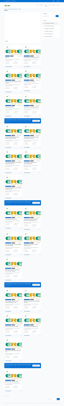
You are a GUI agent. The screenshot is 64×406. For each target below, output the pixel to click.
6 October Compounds (48, 31)
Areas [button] (46, 5)
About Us (53, 5)
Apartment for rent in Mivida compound (31, 107)
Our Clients (34, 398)
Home (37, 5)
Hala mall (7, 57)
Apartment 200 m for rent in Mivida (11, 326)
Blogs (50, 5)
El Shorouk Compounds (48, 33)
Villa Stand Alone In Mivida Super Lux (31, 326)
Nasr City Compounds (48, 36)
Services (34, 397)
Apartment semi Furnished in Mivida (12, 381)
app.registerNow (36, 120)
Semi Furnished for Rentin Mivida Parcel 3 (31, 57)
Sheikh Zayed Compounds (49, 25)
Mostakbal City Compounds (49, 28)
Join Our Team (35, 400)
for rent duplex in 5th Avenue (29, 81)
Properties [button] (41, 5)
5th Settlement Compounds (12, 9)
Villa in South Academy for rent (11, 219)
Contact (58, 5)
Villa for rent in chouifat (9, 107)
